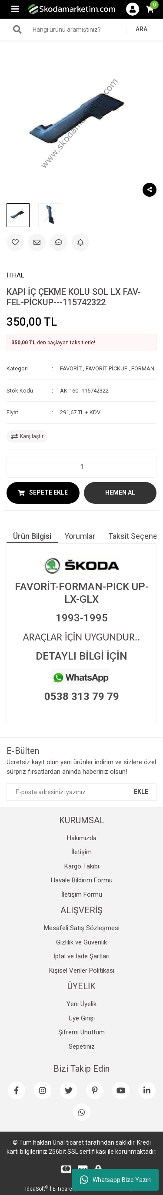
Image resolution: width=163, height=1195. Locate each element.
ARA (141, 29)
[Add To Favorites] (15, 242)
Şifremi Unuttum (81, 1032)
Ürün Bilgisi (32, 536)
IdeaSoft (36, 1188)
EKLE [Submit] (141, 791)
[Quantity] (81, 467)
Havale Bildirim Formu (82, 880)
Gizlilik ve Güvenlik (81, 942)
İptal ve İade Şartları (81, 956)
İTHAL (15, 275)
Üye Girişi (82, 1018)
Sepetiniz (82, 1046)
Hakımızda (81, 838)
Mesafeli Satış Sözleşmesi (82, 928)
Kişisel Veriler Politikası (81, 970)
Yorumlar (79, 536)
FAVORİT (71, 368)
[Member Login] (132, 9)
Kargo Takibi (81, 866)
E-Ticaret (63, 1189)
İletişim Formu (81, 894)
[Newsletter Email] (81, 792)
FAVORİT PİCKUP (106, 368)
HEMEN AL (120, 492)
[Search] (81, 29)
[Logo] (71, 9)
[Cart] (149, 9)
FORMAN (142, 368)
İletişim (81, 852)
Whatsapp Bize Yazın (115, 1180)
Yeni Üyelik (81, 1004)
